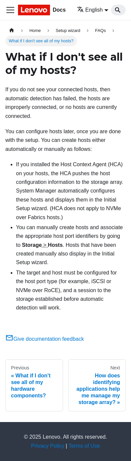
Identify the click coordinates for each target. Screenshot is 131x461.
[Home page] (11, 30)
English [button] (90, 10)
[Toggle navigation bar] (10, 10)
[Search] (118, 10)
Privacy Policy (47, 446)
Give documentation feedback (44, 339)
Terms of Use (84, 446)
